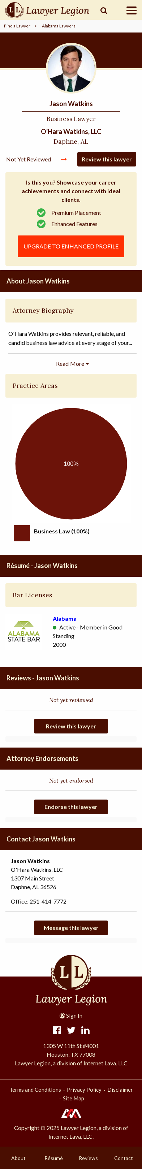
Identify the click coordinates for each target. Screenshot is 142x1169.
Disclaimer (120, 1089)
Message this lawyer (71, 927)
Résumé (53, 1158)
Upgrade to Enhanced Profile (71, 246)
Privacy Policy (84, 1089)
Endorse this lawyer (71, 806)
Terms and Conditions (35, 1089)
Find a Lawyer (17, 26)
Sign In (71, 1015)
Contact (123, 1158)
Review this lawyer (107, 159)
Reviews (88, 1158)
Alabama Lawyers (59, 26)
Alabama (65, 618)
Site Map (73, 1098)
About (18, 1158)
